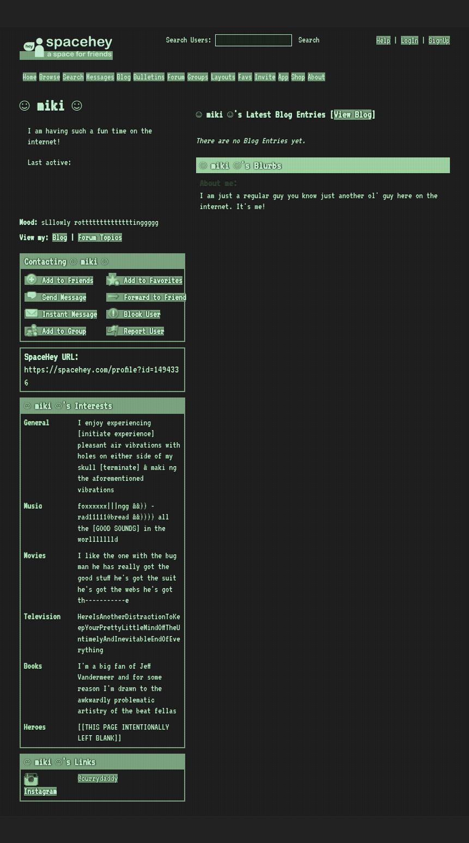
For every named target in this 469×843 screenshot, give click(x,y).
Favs (245, 76)
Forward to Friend (146, 297)
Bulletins (149, 76)
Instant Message (61, 314)
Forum (176, 76)
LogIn (409, 40)
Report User (135, 331)
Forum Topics (100, 237)
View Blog (361, 114)
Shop (298, 76)
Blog (124, 76)
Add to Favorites (144, 280)
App (283, 76)
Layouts (223, 76)
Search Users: (188, 39)
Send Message (55, 297)
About (316, 76)
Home (30, 76)
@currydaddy (98, 778)
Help (383, 40)
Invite (264, 76)
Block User (133, 314)
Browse (49, 76)
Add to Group (55, 331)
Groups (197, 76)
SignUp (439, 40)
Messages (100, 76)
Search (309, 39)
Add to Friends (59, 280)
